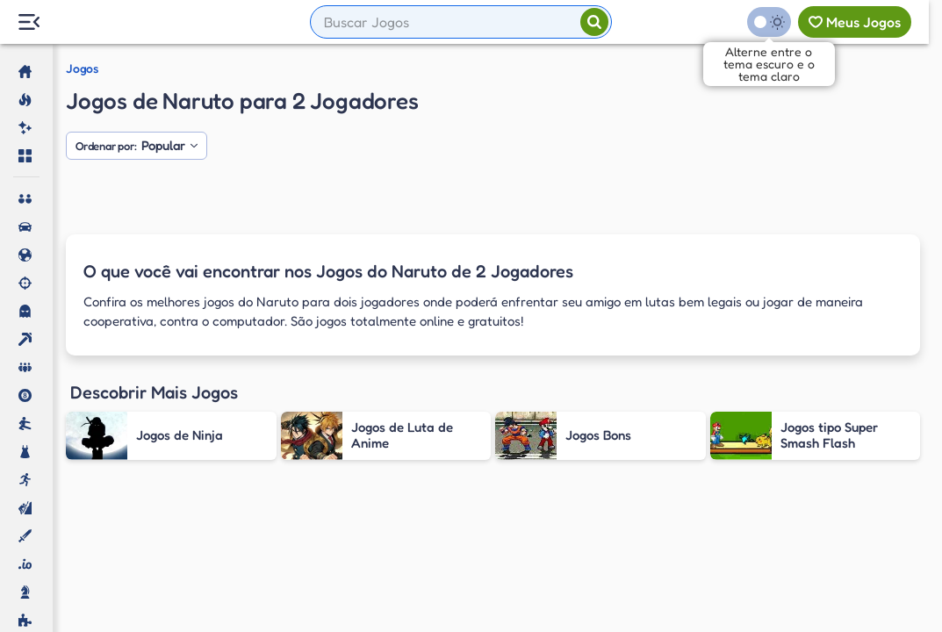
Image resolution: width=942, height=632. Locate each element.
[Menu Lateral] (28, 22)
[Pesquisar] (594, 22)
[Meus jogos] (854, 22)
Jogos (81, 68)
